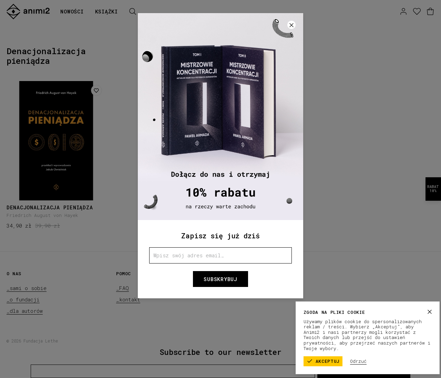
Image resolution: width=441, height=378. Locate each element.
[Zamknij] (291, 25)
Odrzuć (368, 361)
